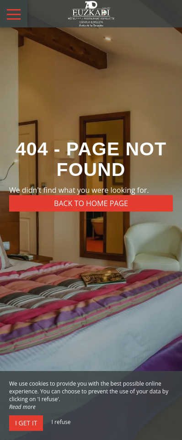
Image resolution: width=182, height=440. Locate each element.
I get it (26, 423)
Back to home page (91, 203)
